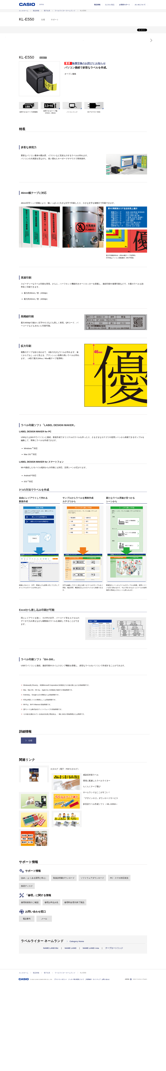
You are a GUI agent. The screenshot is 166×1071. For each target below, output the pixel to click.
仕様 (43, 19)
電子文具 (47, 11)
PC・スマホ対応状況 (119, 966)
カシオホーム (23, 11)
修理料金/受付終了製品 (74, 991)
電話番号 (27, 1007)
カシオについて (140, 5)
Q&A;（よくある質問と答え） (34, 966)
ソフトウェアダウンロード (92, 966)
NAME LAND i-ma (91, 1037)
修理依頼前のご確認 (30, 991)
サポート (55, 19)
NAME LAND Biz (50, 1037)
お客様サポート (124, 5)
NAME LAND (70, 1037)
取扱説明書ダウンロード (64, 966)
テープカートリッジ (114, 1037)
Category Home (75, 1030)
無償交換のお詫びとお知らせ (89, 152)
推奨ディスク (27, 974)
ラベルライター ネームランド (65, 11)
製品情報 (97, 5)
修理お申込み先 (51, 991)
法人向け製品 (109, 5)
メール (44, 1007)
